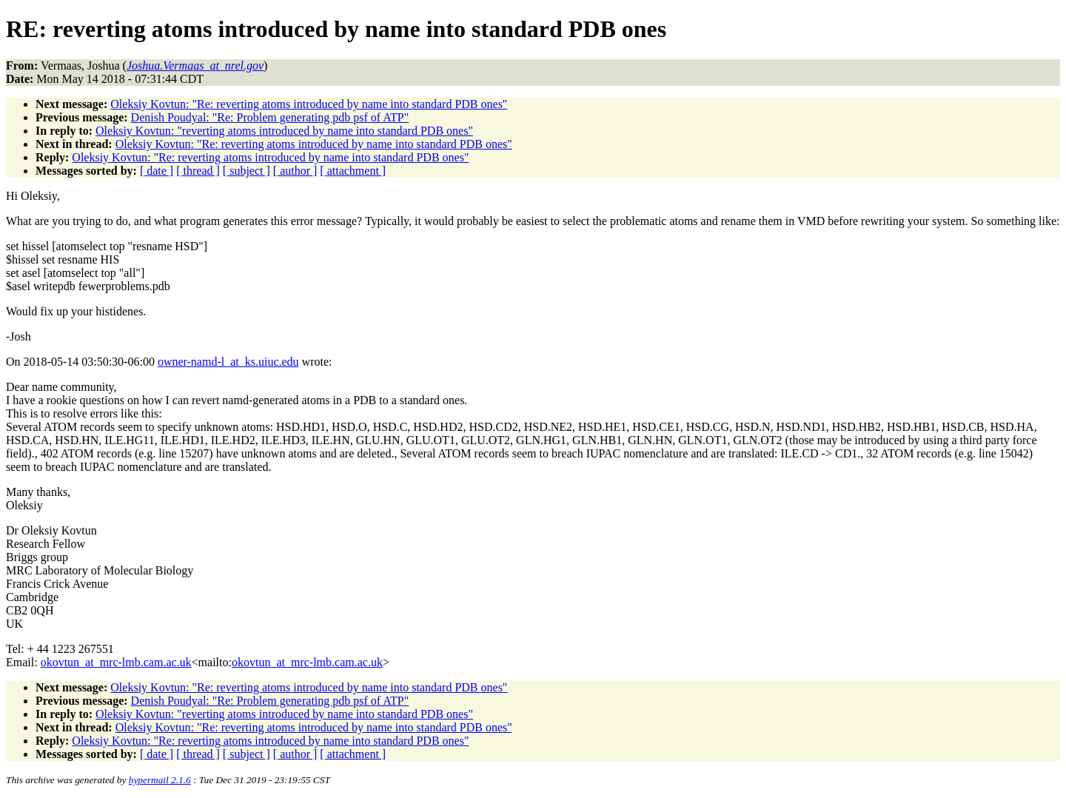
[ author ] (295, 170)
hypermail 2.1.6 (160, 779)
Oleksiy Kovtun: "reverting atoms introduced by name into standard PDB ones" (284, 130)
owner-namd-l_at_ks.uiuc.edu (228, 361)
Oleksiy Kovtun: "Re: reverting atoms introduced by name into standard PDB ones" (308, 104)
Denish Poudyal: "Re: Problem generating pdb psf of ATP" (270, 117)
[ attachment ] (353, 170)
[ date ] (156, 170)
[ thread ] (198, 170)
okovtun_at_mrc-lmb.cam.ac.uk (116, 662)
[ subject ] (246, 170)
